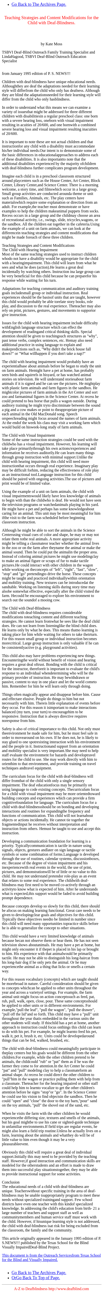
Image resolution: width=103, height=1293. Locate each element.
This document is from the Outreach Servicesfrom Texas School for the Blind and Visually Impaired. (51, 1257)
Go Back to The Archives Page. (39, 4)
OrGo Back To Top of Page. (36, 1277)
